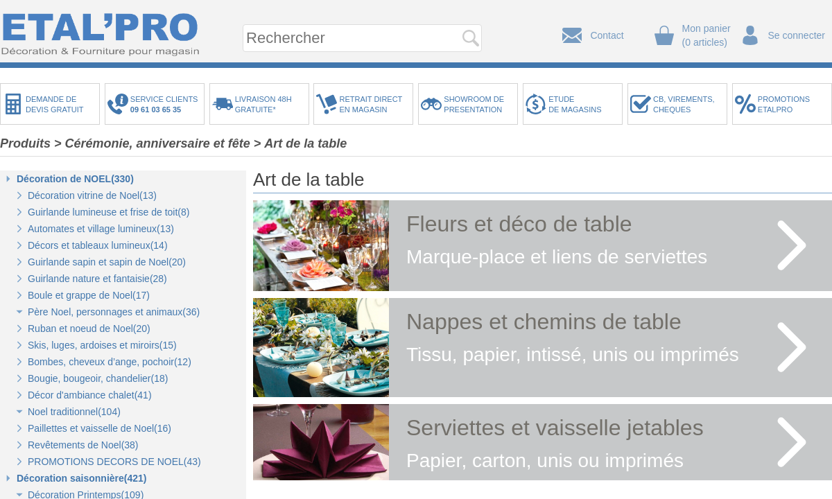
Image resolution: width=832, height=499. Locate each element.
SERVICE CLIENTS (166, 104)
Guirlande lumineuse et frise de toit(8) (108, 212)
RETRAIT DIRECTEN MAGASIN (370, 104)
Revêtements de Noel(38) (83, 444)
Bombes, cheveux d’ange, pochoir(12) (109, 361)
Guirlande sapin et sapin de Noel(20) (107, 262)
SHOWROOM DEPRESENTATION (474, 104)
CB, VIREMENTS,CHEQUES (684, 104)
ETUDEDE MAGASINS (574, 104)
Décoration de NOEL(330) (75, 178)
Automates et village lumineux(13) (101, 228)
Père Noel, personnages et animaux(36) (114, 311)
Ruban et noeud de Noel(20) (89, 328)
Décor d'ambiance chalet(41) (90, 395)
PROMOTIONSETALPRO (784, 104)
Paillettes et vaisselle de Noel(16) (99, 428)
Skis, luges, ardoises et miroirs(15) (102, 345)
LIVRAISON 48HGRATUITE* (263, 104)
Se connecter (797, 35)
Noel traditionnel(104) (74, 411)
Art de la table (305, 143)
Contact (606, 35)
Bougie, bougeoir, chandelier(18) (98, 378)
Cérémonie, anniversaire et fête (157, 143)
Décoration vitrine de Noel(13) (92, 195)
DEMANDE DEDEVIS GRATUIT (55, 104)
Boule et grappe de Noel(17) (89, 295)
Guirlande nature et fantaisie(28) (97, 278)
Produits (25, 143)
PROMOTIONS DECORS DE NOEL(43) (114, 461)
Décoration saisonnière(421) (82, 478)
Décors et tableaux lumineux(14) (98, 245)
